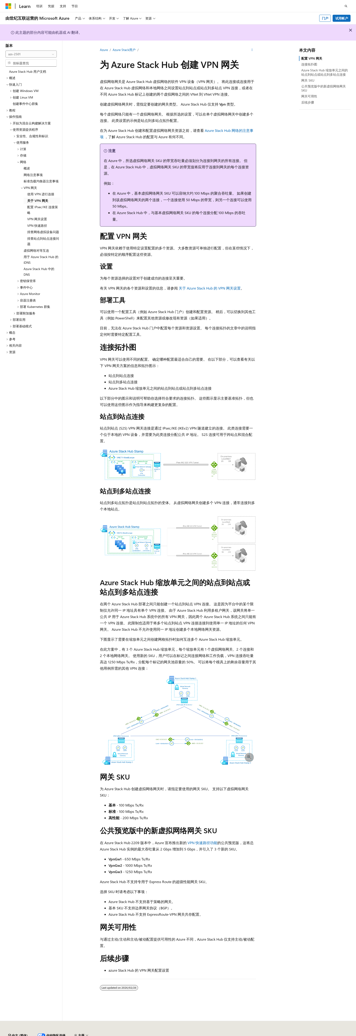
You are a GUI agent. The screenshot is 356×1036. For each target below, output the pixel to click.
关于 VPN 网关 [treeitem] (37, 200)
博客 (224, 1033)
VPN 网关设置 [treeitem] (37, 219)
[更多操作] (252, 50)
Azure (104, 50)
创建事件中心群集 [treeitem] (25, 103)
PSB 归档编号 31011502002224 (78, 1033)
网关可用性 (309, 96)
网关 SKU (307, 80)
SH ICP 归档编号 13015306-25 (26, 1033)
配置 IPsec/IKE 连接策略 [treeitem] (42, 210)
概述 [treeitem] (27, 168)
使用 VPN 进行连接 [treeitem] (40, 194)
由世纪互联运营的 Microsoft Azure (148, 1033)
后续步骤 (307, 102)
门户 (325, 18)
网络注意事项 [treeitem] (33, 175)
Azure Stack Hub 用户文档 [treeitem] (27, 71)
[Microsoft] (8, 6)
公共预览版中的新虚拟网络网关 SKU (323, 88)
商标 (316, 1033)
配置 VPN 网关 (311, 58)
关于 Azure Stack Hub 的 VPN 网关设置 (210, 288)
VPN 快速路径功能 (202, 842)
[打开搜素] (346, 6)
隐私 (112, 1033)
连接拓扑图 (309, 64)
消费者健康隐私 (274, 1033)
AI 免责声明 (189, 1033)
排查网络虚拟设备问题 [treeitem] (43, 232)
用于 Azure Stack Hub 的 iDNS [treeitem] (41, 260)
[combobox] (31, 54)
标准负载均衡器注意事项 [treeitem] (41, 181)
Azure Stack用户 (124, 50)
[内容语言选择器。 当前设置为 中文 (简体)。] (17, 1023)
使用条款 (300, 1033)
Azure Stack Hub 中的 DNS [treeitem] (39, 272)
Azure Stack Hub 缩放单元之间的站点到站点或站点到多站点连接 (324, 72)
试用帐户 (341, 18)
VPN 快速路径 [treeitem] (37, 225)
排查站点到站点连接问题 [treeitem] (43, 241)
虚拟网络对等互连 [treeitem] (36, 250)
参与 (240, 1033)
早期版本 (209, 1033)
